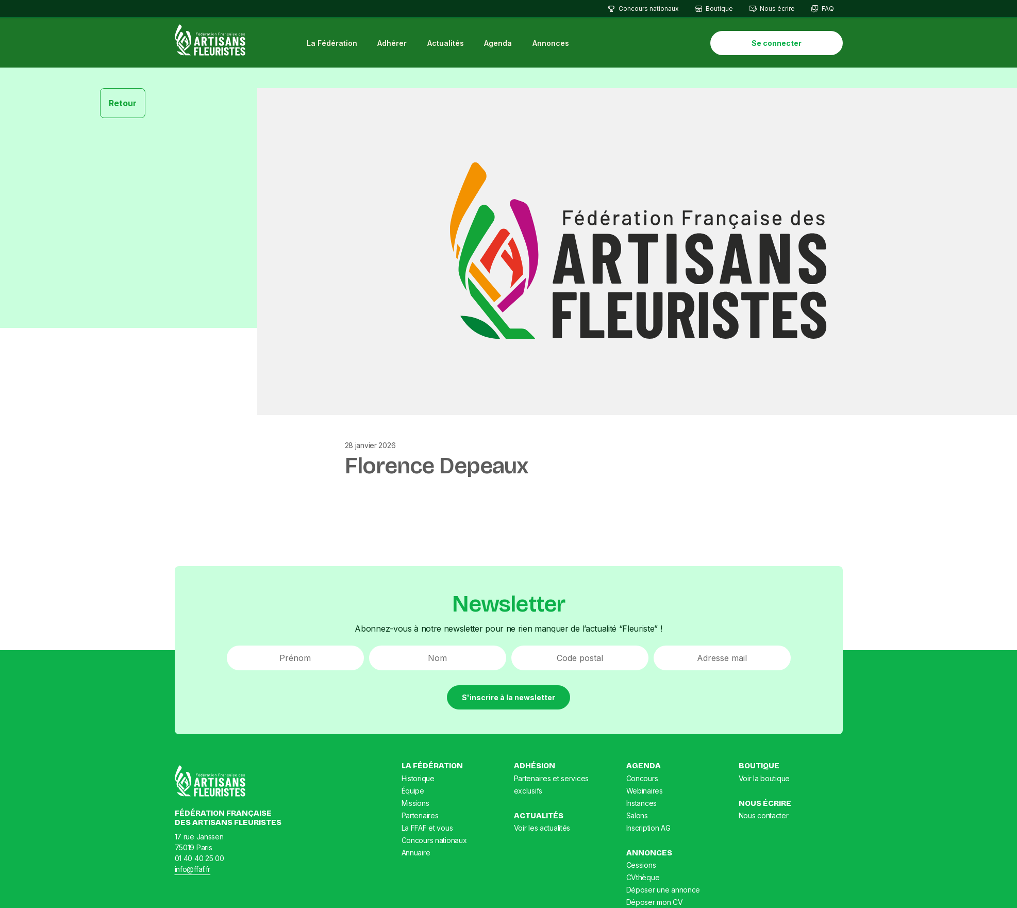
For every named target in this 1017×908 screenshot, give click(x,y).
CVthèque (643, 877)
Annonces (550, 43)
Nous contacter (764, 815)
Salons (637, 815)
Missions (415, 803)
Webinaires (644, 790)
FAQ (828, 8)
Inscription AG (648, 827)
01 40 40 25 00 (199, 858)
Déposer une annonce (663, 889)
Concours (642, 778)
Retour (123, 103)
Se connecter (777, 43)
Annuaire (416, 852)
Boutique (719, 8)
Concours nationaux (649, 8)
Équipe (413, 790)
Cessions (641, 865)
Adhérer (392, 43)
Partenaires (420, 815)
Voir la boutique (764, 778)
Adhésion (534, 765)
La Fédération (332, 43)
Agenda (498, 43)
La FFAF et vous (427, 827)
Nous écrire (777, 8)
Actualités (445, 43)
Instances (641, 803)
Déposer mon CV (654, 902)
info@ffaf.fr (193, 869)
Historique (418, 778)
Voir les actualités (542, 827)
